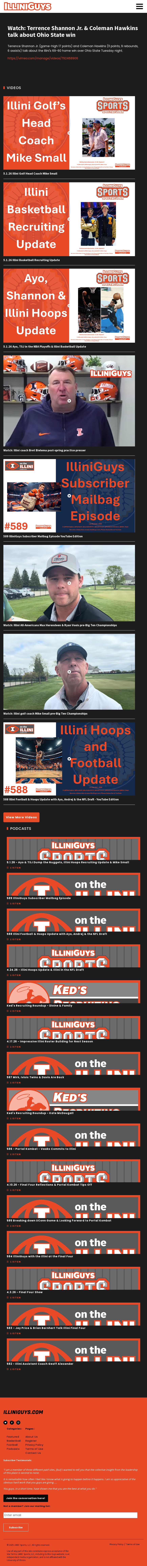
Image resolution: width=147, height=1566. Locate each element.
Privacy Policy (34, 1445)
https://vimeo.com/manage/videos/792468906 (43, 58)
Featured (13, 1437)
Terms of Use (34, 1449)
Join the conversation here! (25, 1498)
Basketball (14, 1441)
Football (12, 1445)
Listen (15, 867)
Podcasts (13, 1449)
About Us (31, 1437)
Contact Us (33, 1453)
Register (31, 1441)
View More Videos (21, 817)
